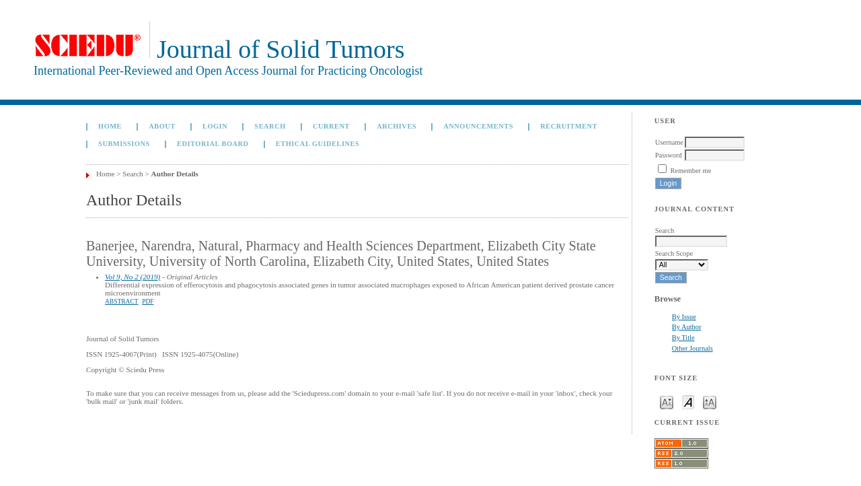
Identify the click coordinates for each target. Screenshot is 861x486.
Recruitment (568, 126)
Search (269, 126)
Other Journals (692, 348)
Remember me (690, 170)
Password (668, 155)
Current (331, 126)
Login (214, 126)
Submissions (124, 143)
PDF (147, 301)
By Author (687, 327)
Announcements (478, 126)
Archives (396, 126)
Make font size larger (709, 401)
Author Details (174, 174)
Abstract (122, 301)
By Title (683, 337)
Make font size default (688, 401)
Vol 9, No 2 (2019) (132, 277)
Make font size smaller (666, 401)
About (162, 126)
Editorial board (213, 143)
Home (110, 126)
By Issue (684, 316)
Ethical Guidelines (318, 143)
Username (669, 142)
